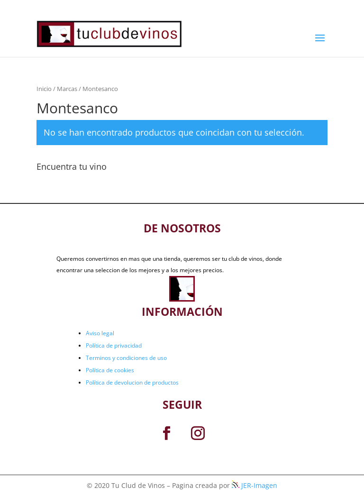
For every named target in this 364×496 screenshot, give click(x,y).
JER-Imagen (254, 485)
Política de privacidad (114, 345)
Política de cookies (110, 370)
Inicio (44, 88)
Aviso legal (100, 333)
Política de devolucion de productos (132, 382)
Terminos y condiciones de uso (126, 358)
